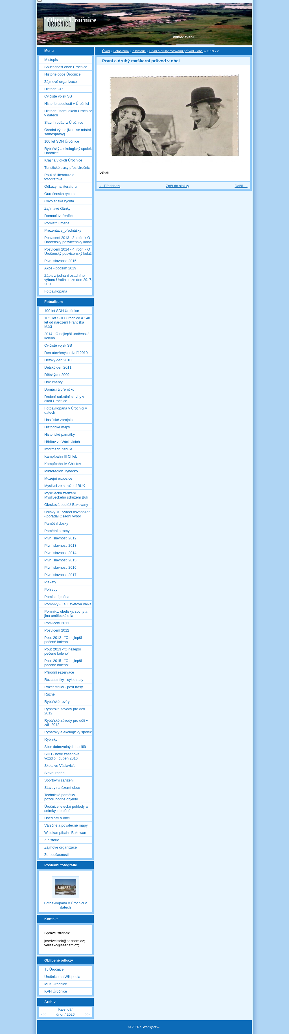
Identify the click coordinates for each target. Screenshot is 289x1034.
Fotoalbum (121, 51)
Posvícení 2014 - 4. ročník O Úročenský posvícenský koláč (68, 251)
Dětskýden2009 (56, 375)
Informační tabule (58, 449)
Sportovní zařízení (59, 780)
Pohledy (50, 589)
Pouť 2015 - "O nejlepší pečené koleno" (63, 663)
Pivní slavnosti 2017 (60, 575)
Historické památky (59, 434)
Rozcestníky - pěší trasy (63, 687)
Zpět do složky (177, 186)
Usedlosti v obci (57, 818)
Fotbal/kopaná (55, 291)
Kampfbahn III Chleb (60, 456)
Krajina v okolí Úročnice (63, 160)
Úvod (106, 51)
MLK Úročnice (55, 984)
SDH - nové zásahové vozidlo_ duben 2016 (61, 756)
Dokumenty (53, 382)
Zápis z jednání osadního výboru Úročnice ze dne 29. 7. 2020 (68, 279)
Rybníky (50, 739)
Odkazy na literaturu (60, 186)
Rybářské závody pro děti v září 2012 (66, 722)
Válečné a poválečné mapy (66, 825)
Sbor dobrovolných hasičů (65, 747)
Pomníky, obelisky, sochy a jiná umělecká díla (65, 613)
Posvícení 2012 (56, 630)
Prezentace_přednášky (62, 230)
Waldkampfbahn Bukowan (65, 833)
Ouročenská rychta (59, 194)
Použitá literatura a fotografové (59, 177)
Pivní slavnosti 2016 (60, 567)
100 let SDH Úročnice (61, 141)
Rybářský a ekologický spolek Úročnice (68, 151)
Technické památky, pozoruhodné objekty (61, 797)
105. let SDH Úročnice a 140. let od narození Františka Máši (67, 322)
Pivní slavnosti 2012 (60, 538)
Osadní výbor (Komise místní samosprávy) (67, 132)
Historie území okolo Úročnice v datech (68, 113)
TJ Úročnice (54, 969)
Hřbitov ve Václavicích (62, 442)
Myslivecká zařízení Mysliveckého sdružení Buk (66, 495)
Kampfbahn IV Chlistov (62, 464)
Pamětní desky (56, 523)
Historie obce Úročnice (62, 74)
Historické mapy (57, 427)
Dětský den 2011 (57, 367)
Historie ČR (53, 89)
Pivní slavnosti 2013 (60, 545)
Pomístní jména (56, 223)
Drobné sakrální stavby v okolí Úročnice (64, 399)
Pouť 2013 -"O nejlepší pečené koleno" (62, 651)
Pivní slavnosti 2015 (60, 261)
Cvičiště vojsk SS (58, 96)
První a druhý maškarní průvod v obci (176, 51)
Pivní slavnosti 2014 (60, 553)
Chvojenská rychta (59, 201)
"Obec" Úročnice (69, 20)
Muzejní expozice (58, 478)
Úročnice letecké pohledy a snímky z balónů (66, 808)
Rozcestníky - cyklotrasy (63, 679)
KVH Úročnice (55, 991)
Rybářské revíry (57, 701)
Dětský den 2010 (57, 360)
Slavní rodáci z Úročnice (63, 122)
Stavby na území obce (62, 787)
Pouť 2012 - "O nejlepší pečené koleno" (63, 640)
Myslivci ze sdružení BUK (64, 486)
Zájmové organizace (60, 81)
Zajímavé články (57, 208)
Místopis (51, 59)
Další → (241, 186)
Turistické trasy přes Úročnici (67, 167)
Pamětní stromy (57, 531)
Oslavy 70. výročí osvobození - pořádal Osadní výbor (67, 514)
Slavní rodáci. (55, 773)
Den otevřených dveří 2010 (66, 353)
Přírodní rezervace (59, 672)
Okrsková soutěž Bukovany (66, 504)
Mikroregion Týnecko (61, 471)
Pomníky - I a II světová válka (67, 604)
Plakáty (50, 582)
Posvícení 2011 (56, 623)
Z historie (139, 51)
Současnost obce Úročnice (65, 67)
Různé (49, 694)
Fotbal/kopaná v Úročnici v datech (65, 410)
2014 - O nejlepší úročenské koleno (66, 336)
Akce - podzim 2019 (60, 268)
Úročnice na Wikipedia (62, 977)
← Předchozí (109, 186)
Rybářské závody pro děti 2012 (64, 711)
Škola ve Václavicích (60, 765)
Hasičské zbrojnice (59, 420)
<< (43, 1014)
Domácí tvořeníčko (59, 216)
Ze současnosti (56, 855)
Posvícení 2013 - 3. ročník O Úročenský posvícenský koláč (68, 240)
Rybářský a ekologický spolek (68, 732)
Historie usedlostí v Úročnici (66, 103)
